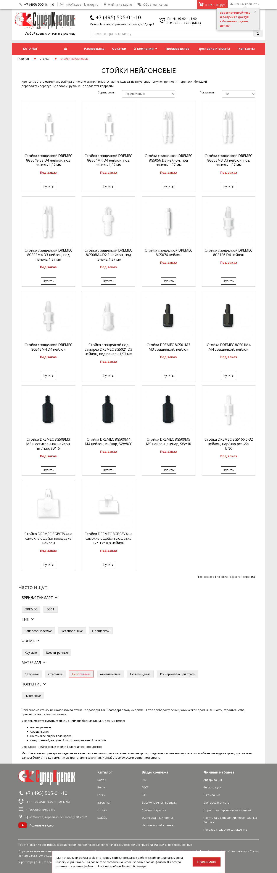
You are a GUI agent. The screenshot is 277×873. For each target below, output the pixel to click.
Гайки (101, 795)
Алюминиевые (110, 674)
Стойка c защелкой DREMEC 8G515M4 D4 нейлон (48, 347)
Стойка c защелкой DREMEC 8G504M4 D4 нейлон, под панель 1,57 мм (108, 160)
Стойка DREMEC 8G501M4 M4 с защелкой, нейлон (228, 347)
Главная (23, 59)
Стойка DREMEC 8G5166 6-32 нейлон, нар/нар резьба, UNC (229, 444)
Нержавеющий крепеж (158, 825)
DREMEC (31, 609)
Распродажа (94, 49)
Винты (101, 787)
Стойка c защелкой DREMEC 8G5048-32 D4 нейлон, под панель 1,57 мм (48, 160)
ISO (144, 795)
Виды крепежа (155, 772)
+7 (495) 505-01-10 (39, 4)
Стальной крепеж (154, 810)
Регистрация (212, 787)
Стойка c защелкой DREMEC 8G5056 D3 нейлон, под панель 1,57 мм (168, 160)
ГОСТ (51, 609)
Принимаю (206, 862)
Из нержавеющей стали (177, 674)
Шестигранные (57, 652)
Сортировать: (106, 92)
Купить (48, 186)
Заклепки (104, 802)
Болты (101, 780)
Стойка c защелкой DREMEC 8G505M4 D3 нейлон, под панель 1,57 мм (48, 255)
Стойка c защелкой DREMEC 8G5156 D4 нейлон (228, 252)
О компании (145, 49)
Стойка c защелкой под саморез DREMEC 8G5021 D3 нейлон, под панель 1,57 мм (108, 349)
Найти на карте (118, 4)
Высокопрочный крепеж (159, 802)
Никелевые (33, 696)
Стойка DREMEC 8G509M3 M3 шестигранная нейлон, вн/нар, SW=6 (48, 444)
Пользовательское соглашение (225, 829)
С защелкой (101, 631)
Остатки (119, 49)
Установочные (72, 631)
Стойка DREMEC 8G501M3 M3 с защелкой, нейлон (168, 347)
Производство (178, 49)
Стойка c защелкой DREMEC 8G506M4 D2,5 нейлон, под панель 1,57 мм (108, 255)
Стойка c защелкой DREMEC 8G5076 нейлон (168, 252)
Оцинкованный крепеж (158, 818)
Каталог (104, 772)
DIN (144, 780)
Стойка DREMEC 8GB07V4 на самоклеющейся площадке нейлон (48, 538)
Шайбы (102, 818)
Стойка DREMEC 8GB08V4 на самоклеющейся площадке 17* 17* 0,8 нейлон (108, 538)
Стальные (55, 674)
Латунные (32, 674)
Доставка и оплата (214, 49)
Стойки (45, 59)
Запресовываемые (38, 631)
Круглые (31, 652)
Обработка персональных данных (227, 810)
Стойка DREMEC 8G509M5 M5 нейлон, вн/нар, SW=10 (168, 441)
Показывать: (207, 92)
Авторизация (212, 780)
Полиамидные (140, 674)
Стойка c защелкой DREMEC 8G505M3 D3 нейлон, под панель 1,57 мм (228, 160)
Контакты (246, 49)
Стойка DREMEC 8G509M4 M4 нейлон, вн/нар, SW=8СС (108, 441)
